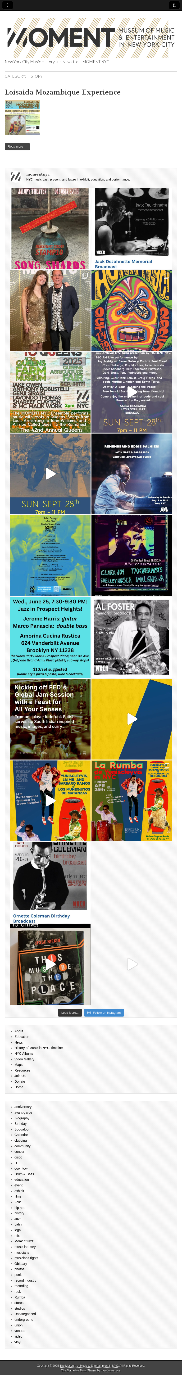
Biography (21, 1118)
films (17, 1196)
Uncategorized (25, 1314)
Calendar (21, 1135)
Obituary (20, 1264)
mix (17, 1236)
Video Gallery (24, 1059)
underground (23, 1319)
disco (18, 1157)
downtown (21, 1168)
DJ (16, 1163)
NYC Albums (23, 1053)
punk (18, 1275)
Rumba (19, 1297)
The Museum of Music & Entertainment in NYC (89, 1365)
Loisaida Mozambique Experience (63, 92)
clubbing (20, 1140)
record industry (25, 1280)
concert (19, 1151)
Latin (18, 1224)
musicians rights (26, 1258)
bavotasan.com (110, 1370)
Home (18, 1087)
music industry (25, 1247)
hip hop (19, 1208)
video (18, 1336)
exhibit (19, 1191)
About (18, 1031)
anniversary (23, 1107)
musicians (21, 1252)
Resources (22, 1070)
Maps (18, 1065)
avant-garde (23, 1112)
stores (18, 1303)
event (18, 1185)
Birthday (20, 1124)
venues (19, 1331)
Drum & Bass (24, 1174)
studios (19, 1308)
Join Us (20, 1076)
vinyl (17, 1342)
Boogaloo (21, 1129)
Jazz (17, 1219)
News (18, 1042)
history (19, 1213)
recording (21, 1286)
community (22, 1146)
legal (18, 1230)
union (18, 1325)
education (21, 1179)
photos (19, 1269)
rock (17, 1292)
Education (21, 1037)
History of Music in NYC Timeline (38, 1048)
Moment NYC (24, 1241)
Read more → (17, 146)
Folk (17, 1202)
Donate (19, 1081)
